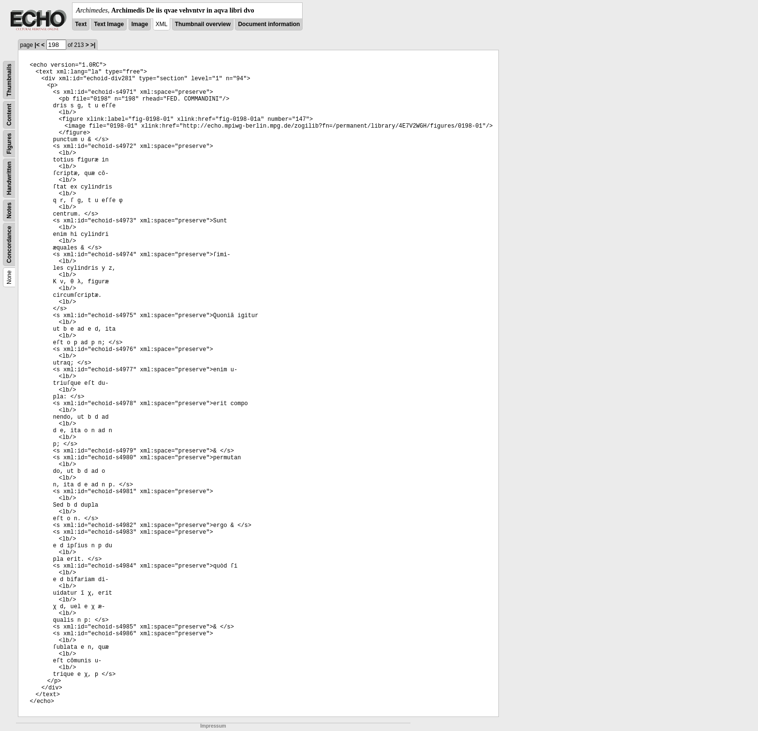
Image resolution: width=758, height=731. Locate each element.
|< (37, 45)
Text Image (109, 24)
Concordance (9, 244)
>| (92, 45)
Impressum (213, 726)
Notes (9, 211)
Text (81, 24)
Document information (269, 24)
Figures (9, 143)
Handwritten (9, 178)
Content (9, 115)
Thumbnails (9, 80)
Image (139, 24)
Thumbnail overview (203, 24)
